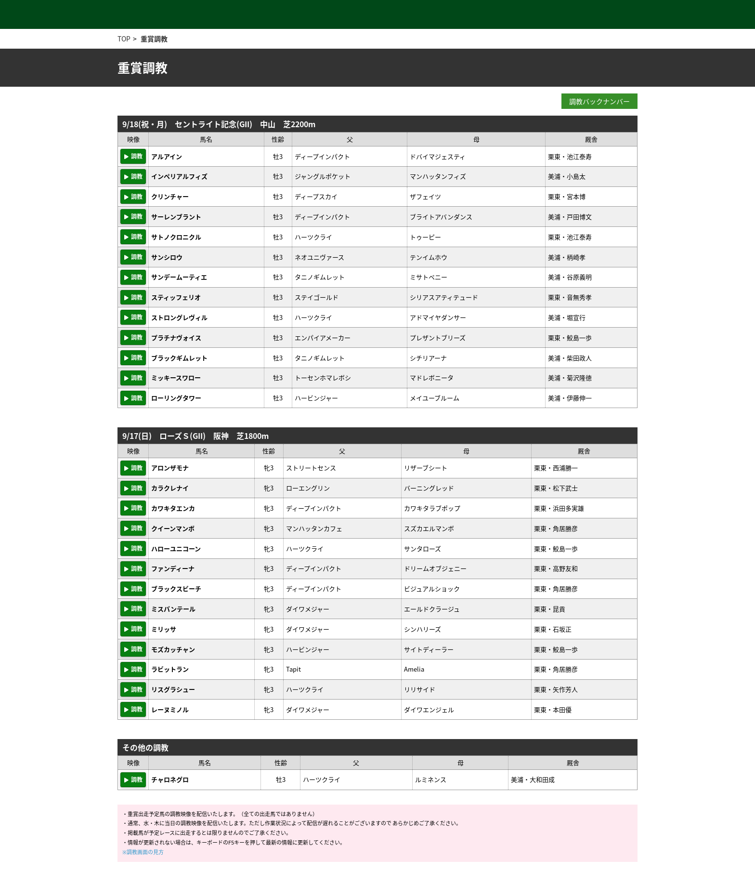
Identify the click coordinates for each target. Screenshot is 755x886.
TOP (123, 38)
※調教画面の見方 (143, 852)
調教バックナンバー (599, 101)
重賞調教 (154, 38)
